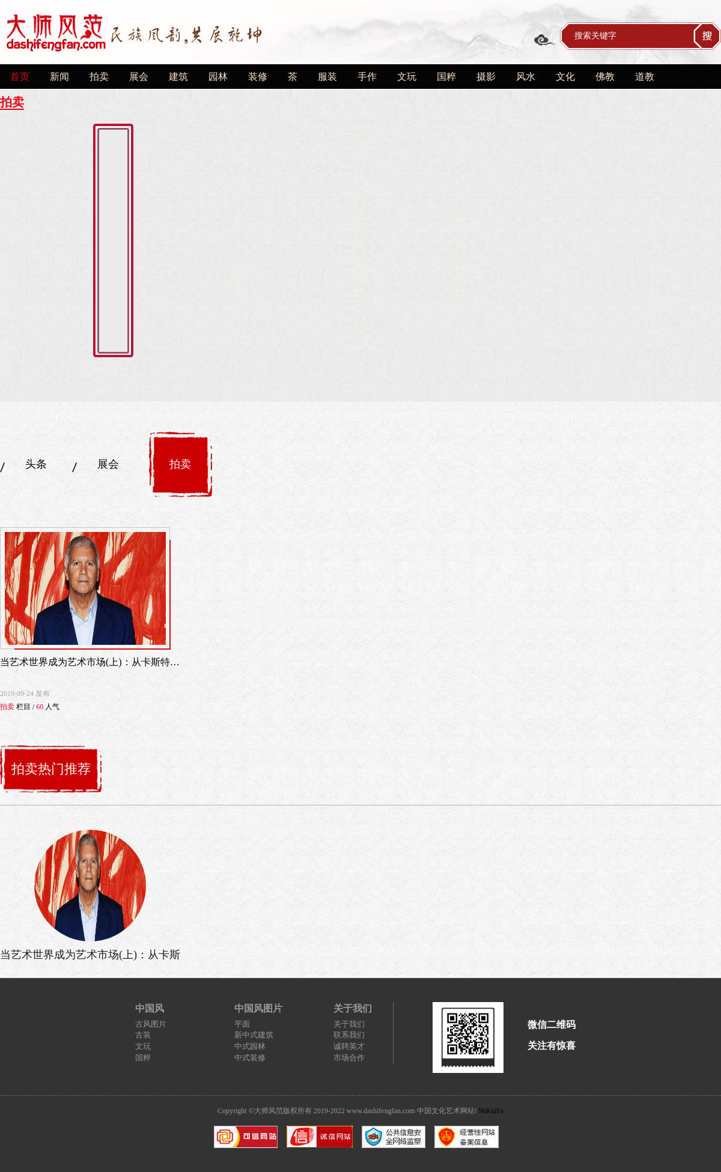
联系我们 (349, 1034)
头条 (36, 464)
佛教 (605, 76)
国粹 (446, 76)
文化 (565, 76)
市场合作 (349, 1057)
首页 (19, 76)
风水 (525, 76)
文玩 (406, 76)
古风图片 (150, 1024)
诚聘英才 (349, 1046)
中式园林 (250, 1046)
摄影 (486, 76)
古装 (143, 1034)
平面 (242, 1024)
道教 (644, 76)
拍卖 (99, 76)
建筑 (178, 76)
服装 (327, 76)
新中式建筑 (253, 1034)
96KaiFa (491, 1111)
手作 (367, 76)
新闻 (59, 76)
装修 (257, 76)
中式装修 (250, 1057)
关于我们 (349, 1024)
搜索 (707, 36)
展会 (138, 76)
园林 (218, 76)
